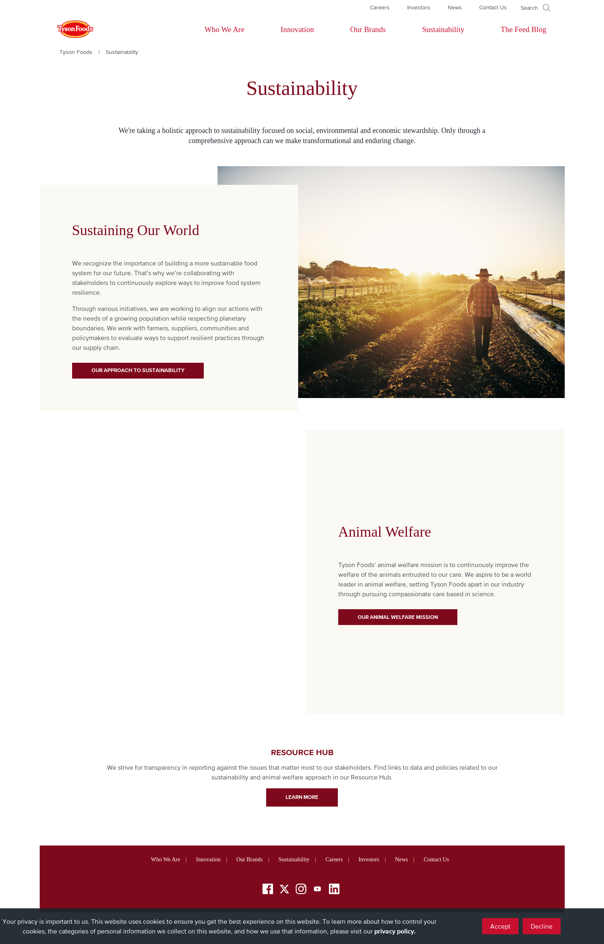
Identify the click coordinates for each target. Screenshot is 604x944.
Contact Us (493, 7)
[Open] (535, 7)
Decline (542, 926)
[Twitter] (284, 889)
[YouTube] (317, 890)
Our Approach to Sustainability (138, 370)
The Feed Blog (523, 29)
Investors (418, 7)
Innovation (297, 29)
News (455, 7)
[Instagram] (301, 890)
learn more (302, 797)
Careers (380, 7)
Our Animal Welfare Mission (398, 617)
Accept (500, 926)
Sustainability (443, 29)
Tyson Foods (76, 52)
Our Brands (368, 29)
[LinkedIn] (334, 890)
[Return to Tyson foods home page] (68, 29)
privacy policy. (395, 931)
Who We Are (224, 29)
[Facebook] (268, 890)
